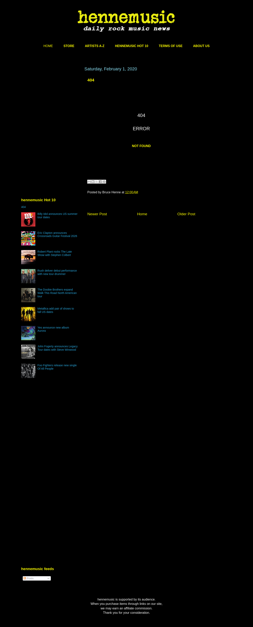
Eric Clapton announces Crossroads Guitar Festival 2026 (57, 234)
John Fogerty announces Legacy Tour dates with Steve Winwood (58, 348)
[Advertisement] (50, 104)
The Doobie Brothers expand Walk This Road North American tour (57, 293)
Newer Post (97, 214)
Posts (29, 578)
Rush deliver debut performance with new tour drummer (57, 272)
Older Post (186, 214)
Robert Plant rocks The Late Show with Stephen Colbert (55, 253)
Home (142, 214)
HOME (48, 46)
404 (90, 80)
